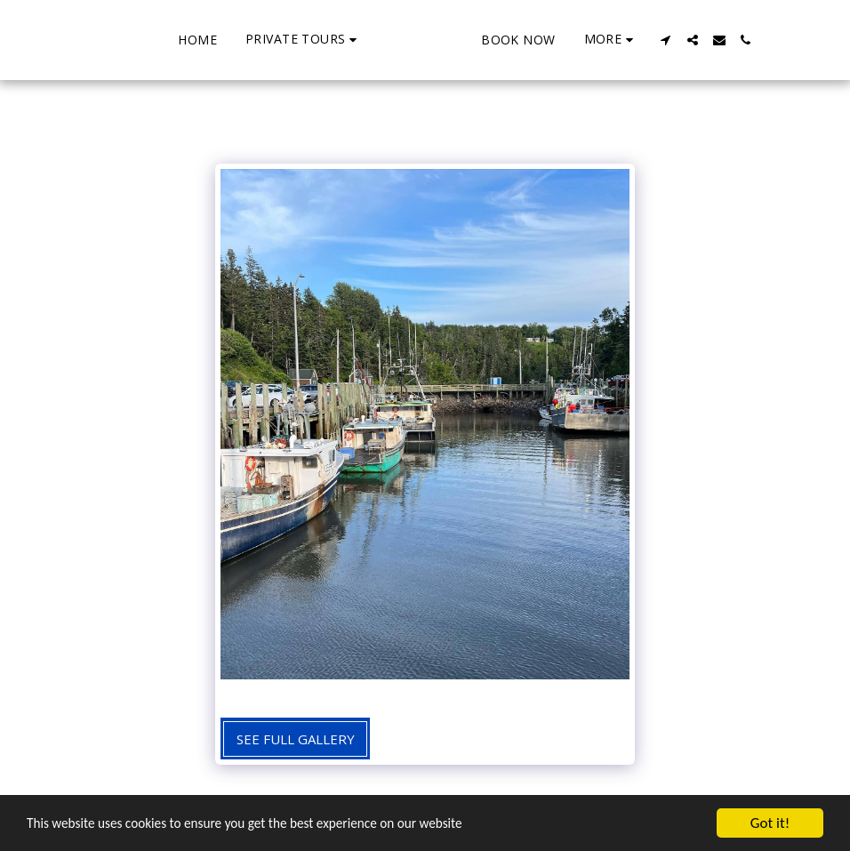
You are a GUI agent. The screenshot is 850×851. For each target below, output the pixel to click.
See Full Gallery (296, 739)
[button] (236, 39)
